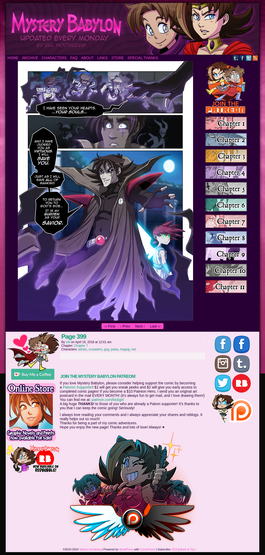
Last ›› (155, 326)
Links (102, 58)
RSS (255, 58)
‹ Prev (125, 326)
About (87, 58)
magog (125, 349)
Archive (30, 58)
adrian (82, 349)
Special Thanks (142, 58)
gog (106, 349)
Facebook (242, 58)
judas (114, 349)
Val (68, 342)
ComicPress (147, 549)
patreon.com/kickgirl (108, 400)
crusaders (95, 349)
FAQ (74, 58)
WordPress (126, 549)
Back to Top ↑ (188, 549)
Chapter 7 (81, 346)
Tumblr (236, 58)
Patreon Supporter (77, 387)
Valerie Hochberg (90, 549)
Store (117, 58)
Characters (54, 58)
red (133, 349)
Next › (140, 326)
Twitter (249, 58)
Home (13, 58)
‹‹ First (110, 326)
